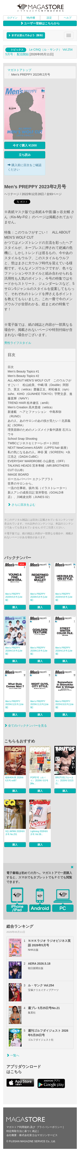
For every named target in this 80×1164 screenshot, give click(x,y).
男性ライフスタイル (17, 343)
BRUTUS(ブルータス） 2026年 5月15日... (64, 780)
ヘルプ (67, 17)
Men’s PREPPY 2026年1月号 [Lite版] (64, 651)
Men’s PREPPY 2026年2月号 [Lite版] (38, 651)
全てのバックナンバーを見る (25, 725)
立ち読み (25, 154)
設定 (49, 17)
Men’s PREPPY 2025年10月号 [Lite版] (64, 704)
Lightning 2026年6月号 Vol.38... (39, 832)
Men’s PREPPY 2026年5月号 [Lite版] (38, 597)
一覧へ (12, 1055)
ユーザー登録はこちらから (40, 23)
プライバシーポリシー (49, 1127)
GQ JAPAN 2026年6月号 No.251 (15, 832)
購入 (14, 607)
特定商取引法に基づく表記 (21, 1131)
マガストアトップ (19, 70)
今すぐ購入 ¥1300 (25, 145)
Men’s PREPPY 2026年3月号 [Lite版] (13, 651)
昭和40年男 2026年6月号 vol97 (14, 779)
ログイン (12, 17)
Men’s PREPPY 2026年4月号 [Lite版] (64, 597)
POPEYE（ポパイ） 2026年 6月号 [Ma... (39, 780)
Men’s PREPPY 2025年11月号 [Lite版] (39, 704)
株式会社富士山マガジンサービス (38, 1135)
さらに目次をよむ (21, 504)
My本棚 (30, 17)
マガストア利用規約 (17, 1127)
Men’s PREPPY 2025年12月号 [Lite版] (14, 704)
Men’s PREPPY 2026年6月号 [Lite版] (13, 597)
